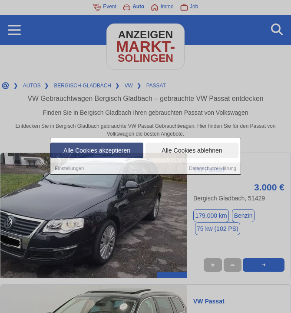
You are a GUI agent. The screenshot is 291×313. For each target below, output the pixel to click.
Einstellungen (69, 168)
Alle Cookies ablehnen (192, 150)
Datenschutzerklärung (212, 168)
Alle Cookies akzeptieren (96, 150)
